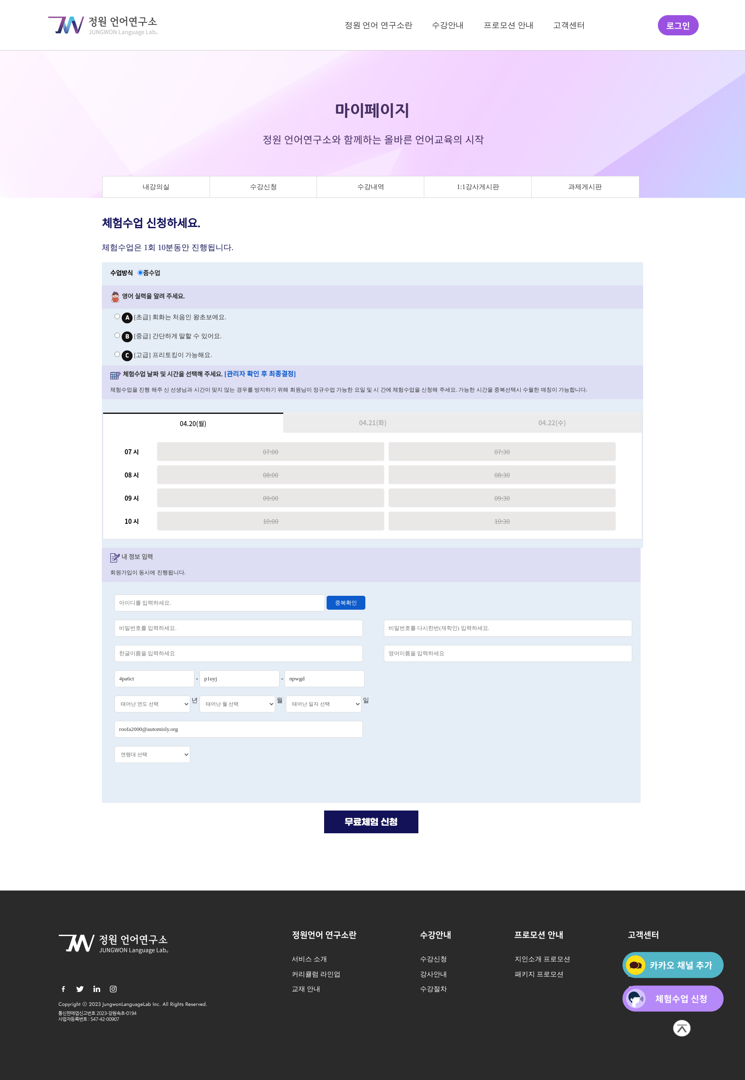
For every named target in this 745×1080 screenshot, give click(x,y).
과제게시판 (585, 186)
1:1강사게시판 (478, 186)
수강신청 (263, 186)
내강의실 (156, 186)
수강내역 (370, 186)
